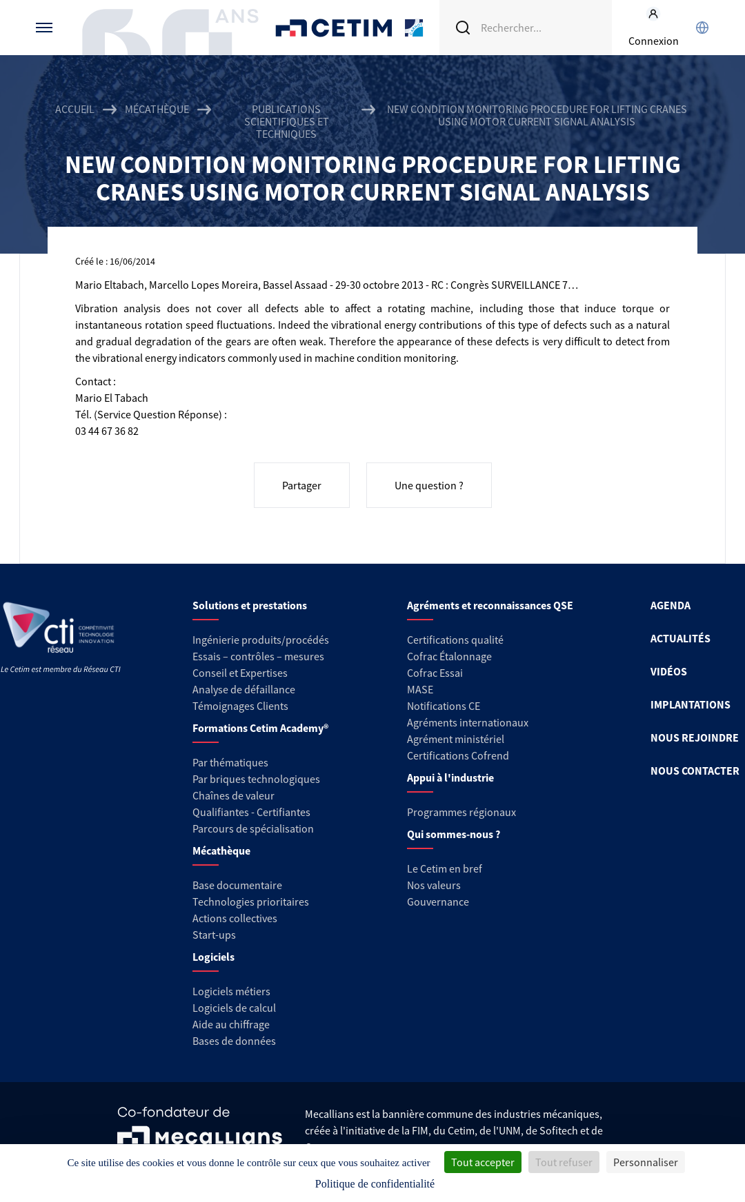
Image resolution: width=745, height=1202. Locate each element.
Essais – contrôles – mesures (258, 656)
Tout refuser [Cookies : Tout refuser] (564, 1162)
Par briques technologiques (256, 779)
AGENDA (670, 605)
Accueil (75, 109)
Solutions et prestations (249, 605)
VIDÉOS (668, 671)
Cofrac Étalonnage (449, 656)
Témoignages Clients (240, 706)
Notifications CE (443, 706)
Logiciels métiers (231, 991)
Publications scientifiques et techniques (286, 121)
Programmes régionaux (461, 812)
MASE (420, 689)
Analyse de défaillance (243, 689)
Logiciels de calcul (234, 1008)
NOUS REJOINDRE (694, 737)
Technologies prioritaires (250, 901)
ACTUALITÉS (680, 638)
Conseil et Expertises (240, 673)
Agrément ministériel (455, 739)
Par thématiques (230, 762)
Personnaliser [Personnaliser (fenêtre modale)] (645, 1162)
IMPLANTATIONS (690, 704)
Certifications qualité (455, 639)
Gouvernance (438, 901)
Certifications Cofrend (458, 755)
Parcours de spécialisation (253, 828)
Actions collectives (234, 918)
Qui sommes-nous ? (453, 834)
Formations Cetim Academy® (260, 728)
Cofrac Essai (435, 673)
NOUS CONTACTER (694, 770)
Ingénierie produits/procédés (260, 639)
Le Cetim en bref (444, 868)
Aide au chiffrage (231, 1024)
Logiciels (213, 957)
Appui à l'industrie (450, 777)
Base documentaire (237, 885)
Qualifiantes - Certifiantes (251, 812)
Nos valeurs (434, 885)
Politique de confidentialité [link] (375, 1184)
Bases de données (234, 1041)
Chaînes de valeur (233, 795)
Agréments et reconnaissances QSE (490, 605)
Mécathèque (157, 109)
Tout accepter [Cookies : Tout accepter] (483, 1162)
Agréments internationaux (467, 722)
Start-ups (214, 934)
